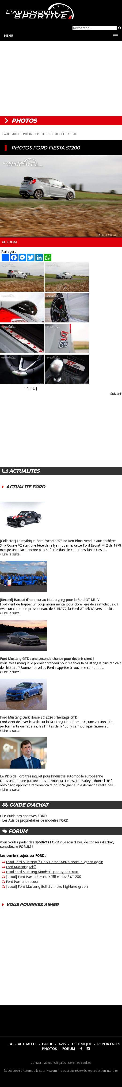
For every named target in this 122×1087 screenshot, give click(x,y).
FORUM (68, 1048)
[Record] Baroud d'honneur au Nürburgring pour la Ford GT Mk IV (49, 599)
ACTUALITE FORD (25, 487)
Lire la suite (10, 554)
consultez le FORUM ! (16, 846)
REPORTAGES (108, 1043)
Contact (36, 1063)
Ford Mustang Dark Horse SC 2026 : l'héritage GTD (38, 717)
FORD (54, 134)
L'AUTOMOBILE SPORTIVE (18, 134)
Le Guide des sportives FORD (24, 816)
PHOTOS (42, 134)
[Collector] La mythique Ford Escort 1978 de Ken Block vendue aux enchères (58, 541)
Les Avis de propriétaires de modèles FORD (35, 820)
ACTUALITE (27, 1043)
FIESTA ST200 (69, 134)
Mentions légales (54, 1063)
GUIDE (47, 1043)
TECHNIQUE (81, 1043)
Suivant (115, 393)
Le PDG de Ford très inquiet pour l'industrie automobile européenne (51, 776)
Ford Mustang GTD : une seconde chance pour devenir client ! (47, 658)
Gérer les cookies (79, 1063)
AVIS (62, 1043)
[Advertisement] (61, 78)
